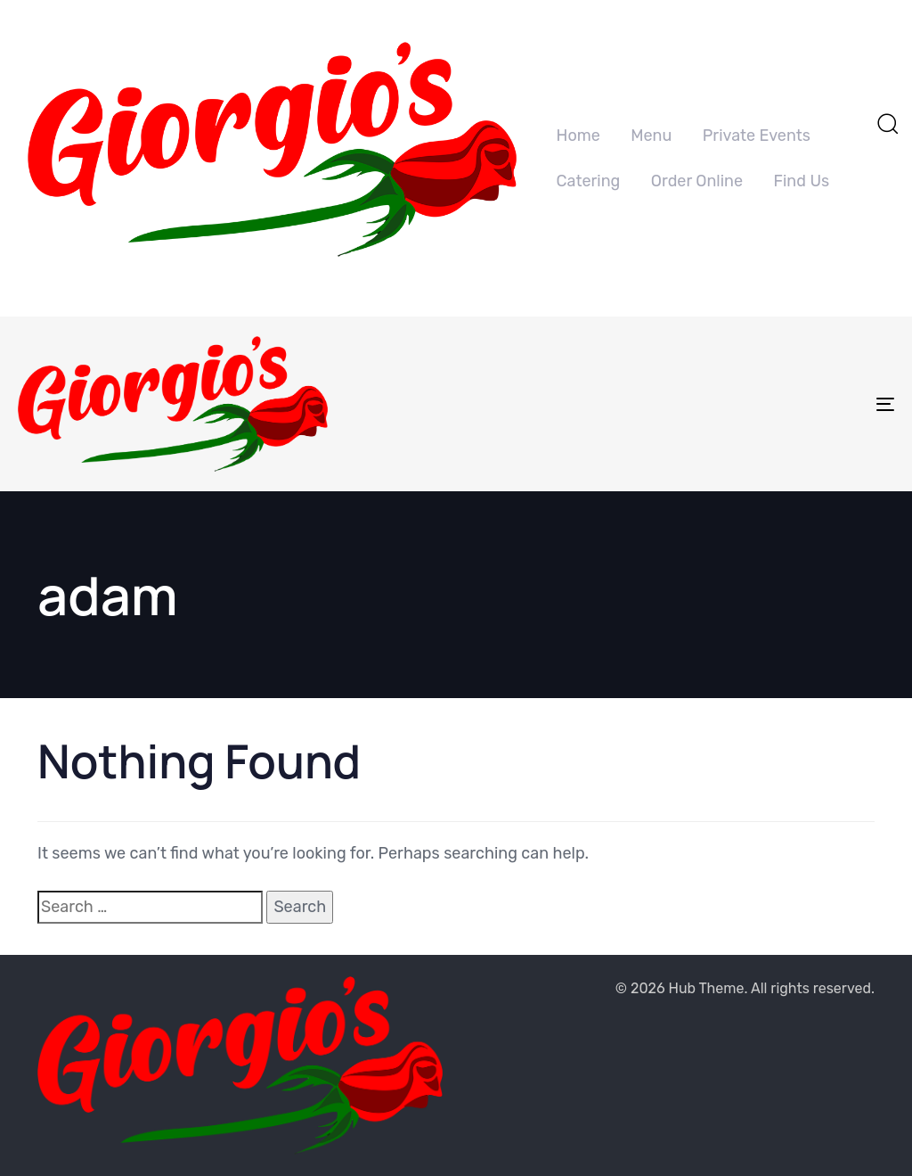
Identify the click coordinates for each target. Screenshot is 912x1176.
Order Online (697, 181)
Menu (651, 135)
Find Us (802, 181)
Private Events (756, 135)
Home (578, 135)
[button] (887, 123)
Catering (589, 181)
